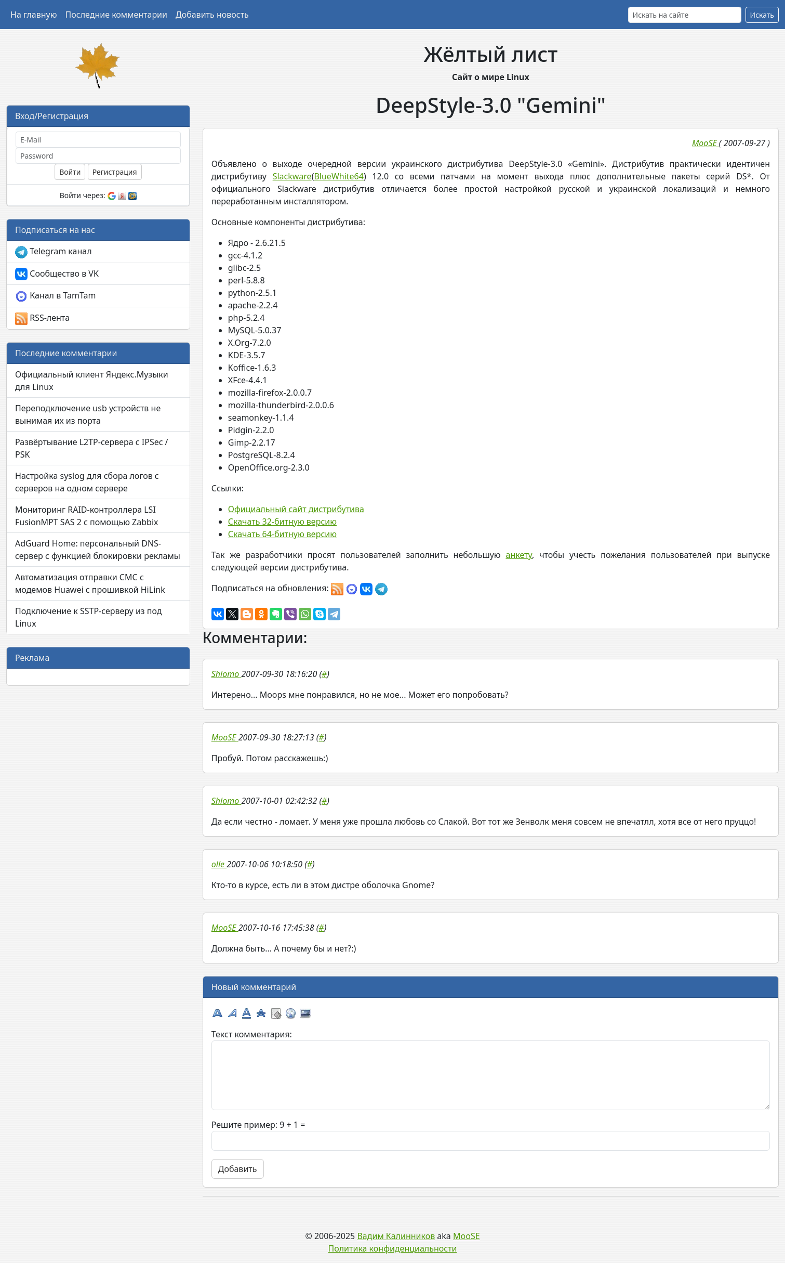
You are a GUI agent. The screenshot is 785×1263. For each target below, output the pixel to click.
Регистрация (114, 172)
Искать (762, 15)
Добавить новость (212, 14)
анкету (518, 555)
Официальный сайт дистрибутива (296, 509)
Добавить (237, 1169)
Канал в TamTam (55, 296)
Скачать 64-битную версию (282, 534)
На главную (33, 14)
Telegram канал (53, 251)
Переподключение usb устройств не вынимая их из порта (88, 414)
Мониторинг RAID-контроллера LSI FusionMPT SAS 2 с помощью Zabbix (86, 516)
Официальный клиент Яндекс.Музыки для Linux (91, 381)
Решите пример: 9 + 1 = (258, 1124)
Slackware (292, 176)
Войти (70, 172)
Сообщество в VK (57, 274)
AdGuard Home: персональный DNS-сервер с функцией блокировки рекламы (97, 550)
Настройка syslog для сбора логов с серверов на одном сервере (87, 482)
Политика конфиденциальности (392, 1248)
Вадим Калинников (396, 1236)
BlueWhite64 (338, 176)
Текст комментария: (251, 1034)
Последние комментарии (116, 14)
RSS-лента (42, 318)
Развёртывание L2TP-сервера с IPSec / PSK (91, 448)
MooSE (466, 1236)
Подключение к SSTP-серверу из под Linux (88, 617)
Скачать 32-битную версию (282, 521)
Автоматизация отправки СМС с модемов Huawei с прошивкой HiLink (90, 583)
